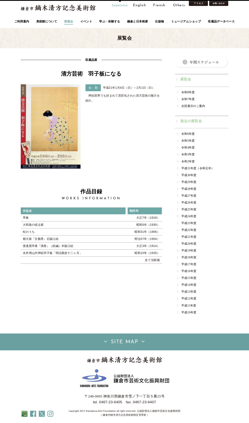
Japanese (120, 5)
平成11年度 (188, 305)
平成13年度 (188, 291)
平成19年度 (188, 250)
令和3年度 (188, 154)
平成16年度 (188, 271)
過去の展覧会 (191, 121)
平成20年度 (188, 243)
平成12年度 (188, 298)
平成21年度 (188, 236)
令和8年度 (188, 92)
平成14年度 (188, 284)
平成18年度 (188, 257)
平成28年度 (188, 188)
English (139, 5)
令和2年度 (188, 161)
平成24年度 (188, 216)
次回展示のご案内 (193, 106)
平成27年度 (188, 195)
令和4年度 (188, 147)
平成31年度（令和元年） (197, 168)
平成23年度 (188, 223)
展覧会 (185, 79)
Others (179, 5)
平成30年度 (188, 175)
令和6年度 (188, 133)
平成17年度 (188, 264)
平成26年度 (188, 202)
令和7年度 (188, 99)
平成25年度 (188, 209)
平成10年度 (188, 312)
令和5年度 (188, 140)
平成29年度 (188, 182)
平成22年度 (188, 230)
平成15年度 (188, 278)
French (159, 5)
